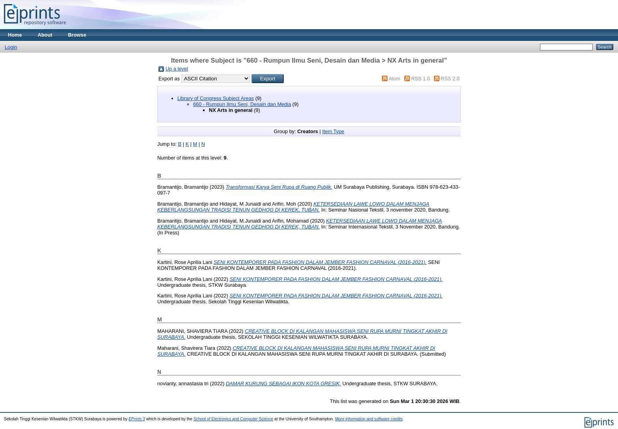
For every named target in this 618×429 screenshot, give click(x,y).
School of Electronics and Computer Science (234, 419)
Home (15, 35)
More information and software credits (368, 419)
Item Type (333, 131)
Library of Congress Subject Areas (215, 98)
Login (11, 47)
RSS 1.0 (420, 79)
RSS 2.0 (450, 79)
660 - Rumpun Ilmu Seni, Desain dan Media (242, 104)
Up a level (177, 69)
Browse (77, 35)
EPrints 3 (136, 419)
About (45, 35)
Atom (394, 79)
